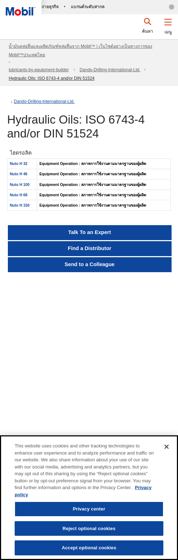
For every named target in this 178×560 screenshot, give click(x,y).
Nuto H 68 (19, 195)
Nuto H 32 (19, 163)
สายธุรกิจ (50, 6)
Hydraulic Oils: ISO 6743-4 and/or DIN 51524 (51, 78)
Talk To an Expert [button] (89, 232)
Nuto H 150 (20, 205)
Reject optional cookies (89, 528)
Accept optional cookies (89, 547)
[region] (89, 497)
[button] (168, 25)
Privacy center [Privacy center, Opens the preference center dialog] (89, 509)
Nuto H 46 (19, 174)
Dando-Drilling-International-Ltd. (110, 69)
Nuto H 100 (20, 184)
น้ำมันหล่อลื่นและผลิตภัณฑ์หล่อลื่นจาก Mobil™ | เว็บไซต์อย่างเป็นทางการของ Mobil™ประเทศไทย (80, 50)
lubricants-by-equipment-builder (39, 69)
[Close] (166, 447)
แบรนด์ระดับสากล (87, 6)
